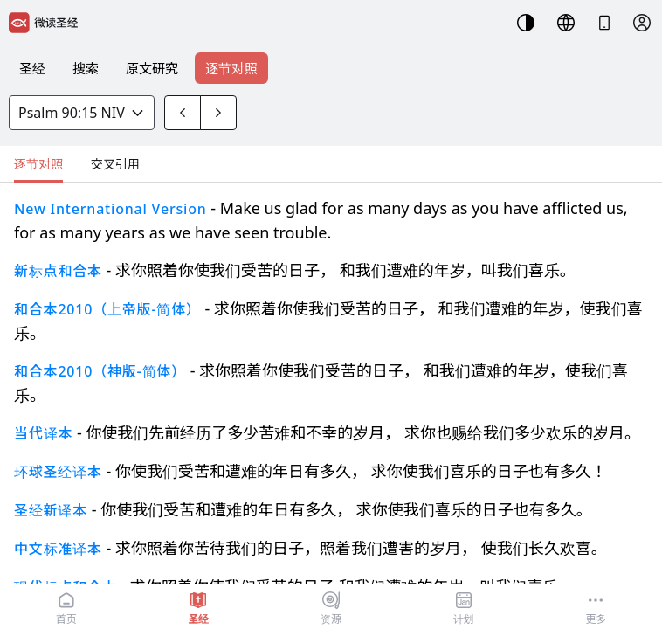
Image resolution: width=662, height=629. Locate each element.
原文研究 (152, 68)
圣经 (32, 68)
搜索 (85, 68)
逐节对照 (231, 68)
